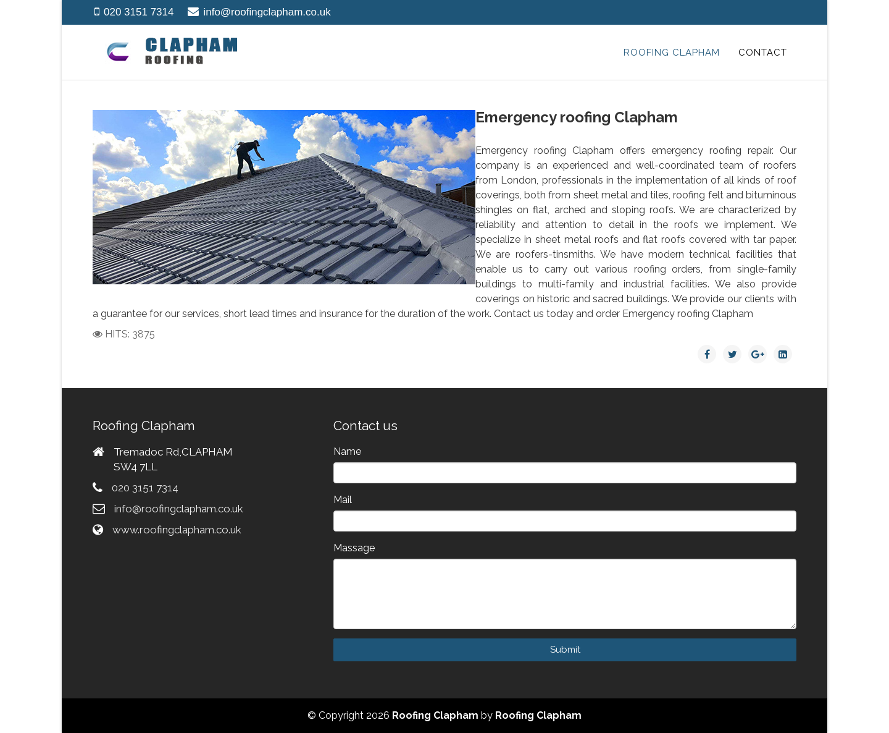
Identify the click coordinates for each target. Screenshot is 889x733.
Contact (762, 52)
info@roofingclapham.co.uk (266, 12)
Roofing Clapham (672, 52)
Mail (342, 500)
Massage (354, 548)
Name (347, 451)
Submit (565, 649)
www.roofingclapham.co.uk (176, 529)
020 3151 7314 (138, 12)
